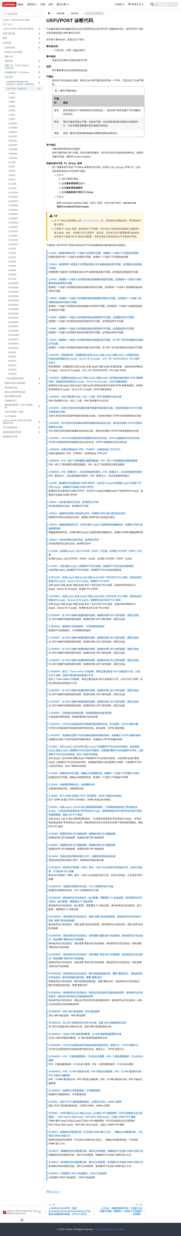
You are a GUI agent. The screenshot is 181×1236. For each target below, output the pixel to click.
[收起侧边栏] (22, 1220)
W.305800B (13, 300)
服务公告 (9, 56)
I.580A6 (11, 179)
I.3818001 (12, 136)
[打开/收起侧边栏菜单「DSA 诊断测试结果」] (39, 378)
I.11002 (11, 93)
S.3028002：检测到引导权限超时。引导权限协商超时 (76, 626)
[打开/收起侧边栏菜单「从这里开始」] (39, 47)
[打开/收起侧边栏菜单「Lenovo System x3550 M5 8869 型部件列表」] (39, 421)
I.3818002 (12, 141)
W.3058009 (13, 292)
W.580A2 (12, 369)
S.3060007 (13, 227)
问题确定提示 (11, 400)
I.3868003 (12, 158)
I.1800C (11, 102)
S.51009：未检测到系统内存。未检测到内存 (72, 784)
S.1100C (12, 188)
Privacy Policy (101, 1229)
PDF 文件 (7, 24)
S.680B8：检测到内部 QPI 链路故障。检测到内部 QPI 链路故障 (82, 833)
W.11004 (12, 279)
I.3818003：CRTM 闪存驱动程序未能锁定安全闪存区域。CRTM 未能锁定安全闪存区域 (94, 438)
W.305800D (13, 309)
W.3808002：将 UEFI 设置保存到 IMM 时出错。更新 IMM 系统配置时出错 (87, 1023)
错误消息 (9, 77)
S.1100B (12, 184)
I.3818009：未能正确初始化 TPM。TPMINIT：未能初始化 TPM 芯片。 (85, 449)
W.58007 (12, 361)
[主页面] (49, 13)
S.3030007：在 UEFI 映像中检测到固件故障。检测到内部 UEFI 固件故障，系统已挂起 (94, 637)
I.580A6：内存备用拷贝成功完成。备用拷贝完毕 (74, 539)
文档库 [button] (118, 4)
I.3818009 (12, 149)
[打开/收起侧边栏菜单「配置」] (39, 38)
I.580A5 (11, 175)
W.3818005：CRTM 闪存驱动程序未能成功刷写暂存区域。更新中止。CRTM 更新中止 (94, 1045)
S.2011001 (13, 192)
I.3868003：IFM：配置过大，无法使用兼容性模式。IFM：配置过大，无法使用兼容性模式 (95, 472)
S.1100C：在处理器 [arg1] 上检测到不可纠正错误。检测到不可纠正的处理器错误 (91, 566)
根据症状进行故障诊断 (15, 383)
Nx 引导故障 (10, 416)
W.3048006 (13, 283)
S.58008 (12, 261)
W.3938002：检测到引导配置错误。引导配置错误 (74, 1090)
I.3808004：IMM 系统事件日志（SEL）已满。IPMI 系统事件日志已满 (85, 396)
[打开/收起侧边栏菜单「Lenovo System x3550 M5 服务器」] (39, 29)
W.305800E (13, 313)
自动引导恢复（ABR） (15, 412)
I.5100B (11, 162)
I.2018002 (12, 123)
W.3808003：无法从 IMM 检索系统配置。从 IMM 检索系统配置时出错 (85, 1034)
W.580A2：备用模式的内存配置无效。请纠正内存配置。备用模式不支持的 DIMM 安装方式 (96, 1162)
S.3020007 (13, 201)
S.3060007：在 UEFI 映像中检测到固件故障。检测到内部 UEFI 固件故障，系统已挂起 (94, 690)
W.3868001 (13, 339)
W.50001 (12, 352)
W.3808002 (13, 322)
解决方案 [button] (61, 4)
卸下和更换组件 (10, 427)
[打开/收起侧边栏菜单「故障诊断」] (39, 43)
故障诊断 (7, 43)
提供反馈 (52, 1192)
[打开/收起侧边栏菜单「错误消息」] (39, 77)
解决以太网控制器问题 (15, 392)
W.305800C (13, 305)
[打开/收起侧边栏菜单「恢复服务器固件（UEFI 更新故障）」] (39, 406)
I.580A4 (11, 171)
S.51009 (12, 257)
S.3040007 (13, 214)
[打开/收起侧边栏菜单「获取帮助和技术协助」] (39, 432)
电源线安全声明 (10, 436)
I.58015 (11, 166)
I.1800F (11, 115)
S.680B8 (12, 270)
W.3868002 (13, 343)
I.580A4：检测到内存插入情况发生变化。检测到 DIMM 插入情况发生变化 (87, 513)
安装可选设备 (9, 33)
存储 (42, 4)
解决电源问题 (11, 387)
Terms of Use (117, 1229)
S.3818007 (13, 244)
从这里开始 (10, 47)
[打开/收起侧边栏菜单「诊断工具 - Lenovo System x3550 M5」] (39, 66)
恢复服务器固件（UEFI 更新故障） (19, 406)
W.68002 (12, 374)
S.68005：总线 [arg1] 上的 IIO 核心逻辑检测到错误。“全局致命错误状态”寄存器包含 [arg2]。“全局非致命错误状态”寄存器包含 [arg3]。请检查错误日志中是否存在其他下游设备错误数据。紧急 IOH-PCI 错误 (95, 811)
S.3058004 (13, 223)
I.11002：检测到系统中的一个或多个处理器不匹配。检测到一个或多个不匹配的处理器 (93, 253)
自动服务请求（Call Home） (18, 72)
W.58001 (12, 356)
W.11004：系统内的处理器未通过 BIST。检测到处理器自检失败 (82, 856)
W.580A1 (12, 365)
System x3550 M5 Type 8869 (16, 20)
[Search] (164, 4)
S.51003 (12, 248)
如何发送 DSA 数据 (13, 52)
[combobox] (7, 14)
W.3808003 (13, 326)
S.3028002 (13, 205)
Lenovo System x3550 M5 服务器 (18, 29)
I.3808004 (12, 132)
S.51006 (12, 253)
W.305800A (13, 296)
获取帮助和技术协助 (12, 432)
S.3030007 (13, 210)
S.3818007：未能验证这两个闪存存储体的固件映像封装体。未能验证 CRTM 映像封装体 (95, 735)
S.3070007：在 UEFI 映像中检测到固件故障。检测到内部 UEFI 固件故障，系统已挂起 (94, 701)
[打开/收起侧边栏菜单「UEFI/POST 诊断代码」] (39, 88)
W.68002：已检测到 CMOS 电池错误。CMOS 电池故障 (78, 1173)
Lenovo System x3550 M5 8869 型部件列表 (17, 421)
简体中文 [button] (134, 4)
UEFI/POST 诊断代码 (16, 88)
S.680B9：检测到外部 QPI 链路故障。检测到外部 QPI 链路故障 (82, 845)
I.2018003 (12, 127)
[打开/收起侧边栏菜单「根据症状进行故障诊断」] (39, 383)
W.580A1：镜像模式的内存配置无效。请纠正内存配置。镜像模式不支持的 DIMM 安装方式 (96, 1151)
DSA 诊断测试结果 (14, 378)
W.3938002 (13, 348)
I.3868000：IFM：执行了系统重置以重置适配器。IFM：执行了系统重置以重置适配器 (93, 460)
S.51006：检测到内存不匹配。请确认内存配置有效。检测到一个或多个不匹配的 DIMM (94, 773)
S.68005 (12, 266)
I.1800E (11, 110)
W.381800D (13, 335)
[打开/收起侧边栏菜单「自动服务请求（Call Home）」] (39, 72)
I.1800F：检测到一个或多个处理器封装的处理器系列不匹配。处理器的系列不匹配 (91, 328)
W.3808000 (13, 318)
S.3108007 (13, 236)
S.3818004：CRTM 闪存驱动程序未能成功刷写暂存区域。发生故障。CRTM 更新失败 (93, 724)
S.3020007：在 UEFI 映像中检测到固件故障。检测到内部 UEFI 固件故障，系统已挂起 (94, 615)
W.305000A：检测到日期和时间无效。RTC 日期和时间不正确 (81, 886)
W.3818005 (13, 331)
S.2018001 (13, 197)
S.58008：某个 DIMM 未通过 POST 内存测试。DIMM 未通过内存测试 (85, 796)
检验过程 (9, 61)
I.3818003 (12, 145)
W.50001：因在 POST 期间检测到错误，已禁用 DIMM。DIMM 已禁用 (85, 1102)
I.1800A (11, 97)
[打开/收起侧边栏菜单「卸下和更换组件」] (39, 427)
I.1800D (11, 106)
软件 (51, 4)
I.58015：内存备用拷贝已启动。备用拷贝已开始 (74, 502)
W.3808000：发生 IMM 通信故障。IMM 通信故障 (74, 1011)
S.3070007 (13, 231)
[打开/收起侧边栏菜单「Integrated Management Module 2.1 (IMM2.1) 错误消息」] (39, 83)
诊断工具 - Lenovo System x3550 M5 (17, 66)
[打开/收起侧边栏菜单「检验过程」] (39, 61)
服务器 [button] (30, 4)
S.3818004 (13, 240)
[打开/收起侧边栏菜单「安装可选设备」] (39, 33)
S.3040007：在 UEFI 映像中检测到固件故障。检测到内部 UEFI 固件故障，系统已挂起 (94, 649)
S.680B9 (12, 274)
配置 (5, 38)
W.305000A (13, 287)
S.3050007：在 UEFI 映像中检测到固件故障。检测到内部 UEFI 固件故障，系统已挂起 (94, 660)
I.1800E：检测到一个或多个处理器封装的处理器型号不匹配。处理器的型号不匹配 (91, 317)
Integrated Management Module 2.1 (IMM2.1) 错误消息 (20, 82)
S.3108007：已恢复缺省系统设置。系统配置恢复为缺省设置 (80, 713)
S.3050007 (13, 218)
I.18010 (11, 119)
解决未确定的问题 (13, 396)
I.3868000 (12, 153)
